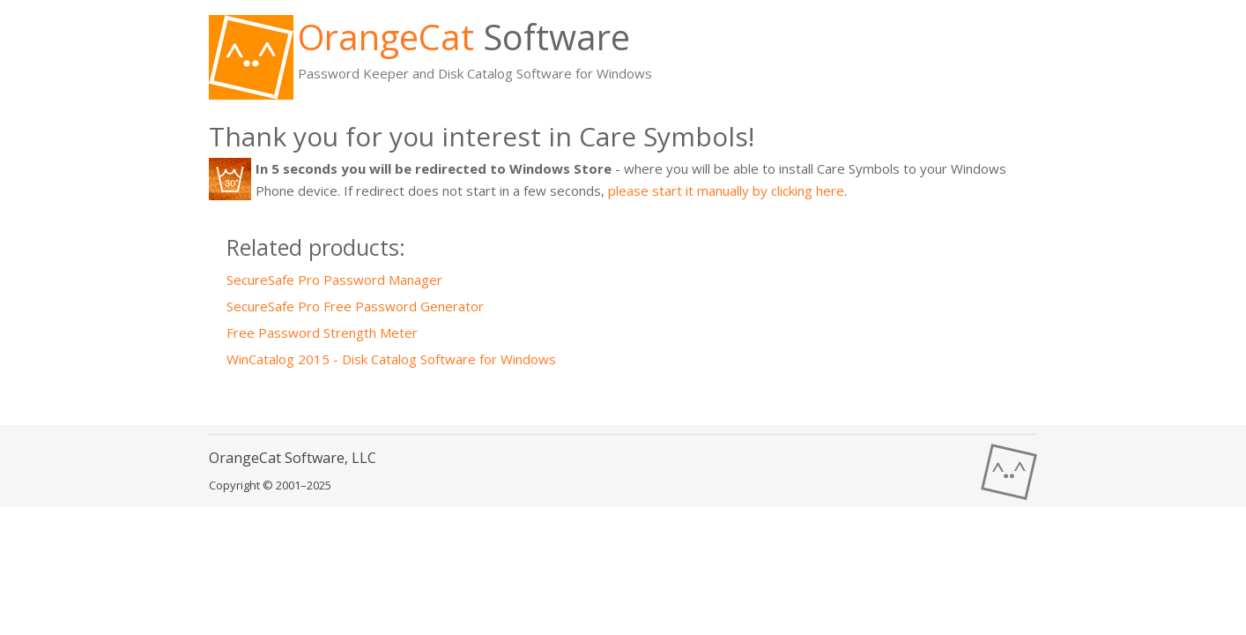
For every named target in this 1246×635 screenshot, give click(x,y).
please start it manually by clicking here (726, 190)
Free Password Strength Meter (322, 332)
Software (464, 36)
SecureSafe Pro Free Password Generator (355, 306)
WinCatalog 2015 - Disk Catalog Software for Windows (391, 359)
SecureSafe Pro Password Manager (334, 279)
